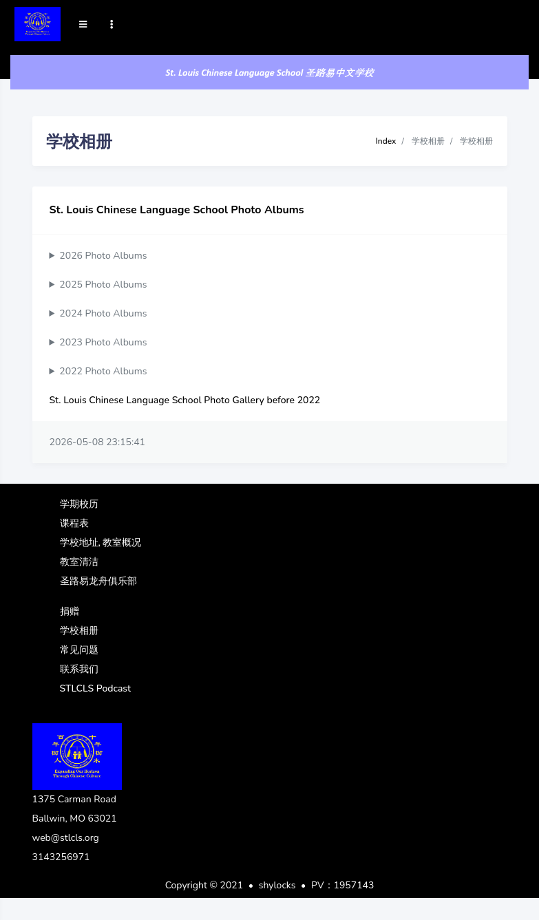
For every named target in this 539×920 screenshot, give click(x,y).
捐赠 (69, 611)
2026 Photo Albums (103, 255)
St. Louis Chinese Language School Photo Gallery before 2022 (185, 400)
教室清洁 (79, 561)
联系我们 (79, 669)
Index (386, 141)
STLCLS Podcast (95, 688)
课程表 (74, 523)
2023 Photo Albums (103, 342)
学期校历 (79, 504)
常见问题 (79, 649)
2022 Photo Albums (103, 371)
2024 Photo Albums (103, 313)
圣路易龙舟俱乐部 (98, 581)
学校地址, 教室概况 (101, 542)
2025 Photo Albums (103, 284)
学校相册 (79, 630)
